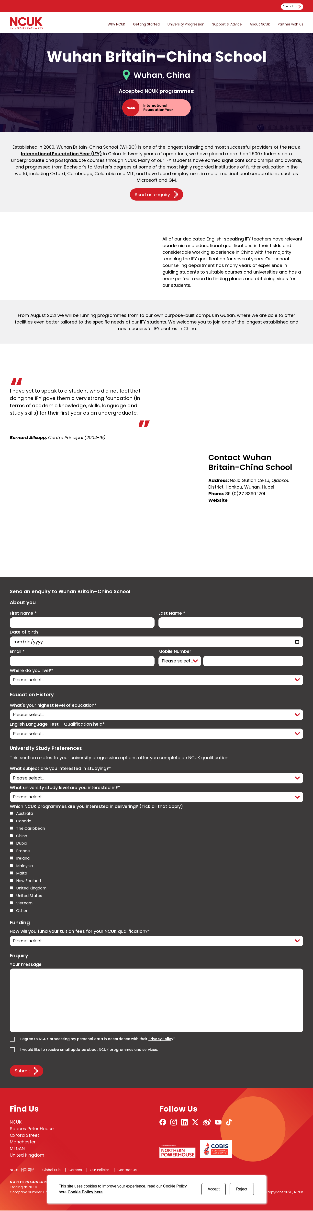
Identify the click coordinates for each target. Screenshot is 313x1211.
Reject (241, 1189)
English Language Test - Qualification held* (57, 724)
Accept (214, 1189)
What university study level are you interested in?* (65, 788)
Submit (22, 1071)
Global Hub (51, 1170)
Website (218, 500)
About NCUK (260, 24)
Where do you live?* (31, 670)
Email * (17, 652)
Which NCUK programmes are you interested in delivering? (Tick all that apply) (96, 807)
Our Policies (100, 1170)
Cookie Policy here (84, 1192)
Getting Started (146, 24)
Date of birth (24, 632)
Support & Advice (227, 24)
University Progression (186, 24)
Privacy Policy (160, 1039)
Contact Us (127, 1170)
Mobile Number (174, 652)
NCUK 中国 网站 (22, 1170)
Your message (26, 965)
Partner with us (290, 24)
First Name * (23, 613)
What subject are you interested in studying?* (60, 769)
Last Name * (171, 613)
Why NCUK (116, 24)
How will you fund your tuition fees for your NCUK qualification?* (80, 932)
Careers (75, 1170)
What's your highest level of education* (53, 705)
